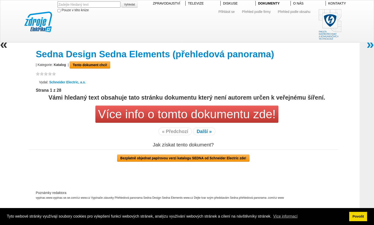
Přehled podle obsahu (294, 12)
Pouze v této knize (73, 10)
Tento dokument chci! (90, 65)
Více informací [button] (285, 216)
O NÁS (298, 3)
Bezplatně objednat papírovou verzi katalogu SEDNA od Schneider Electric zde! (183, 158)
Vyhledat (129, 4)
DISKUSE (230, 3)
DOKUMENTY (269, 3)
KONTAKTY (337, 3)
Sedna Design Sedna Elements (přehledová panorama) (155, 54)
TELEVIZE (196, 3)
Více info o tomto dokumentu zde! (187, 114)
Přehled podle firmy (256, 12)
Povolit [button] (358, 216)
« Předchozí (175, 131)
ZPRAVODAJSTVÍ (166, 3)
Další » (204, 131)
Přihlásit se (226, 12)
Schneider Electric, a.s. (67, 82)
